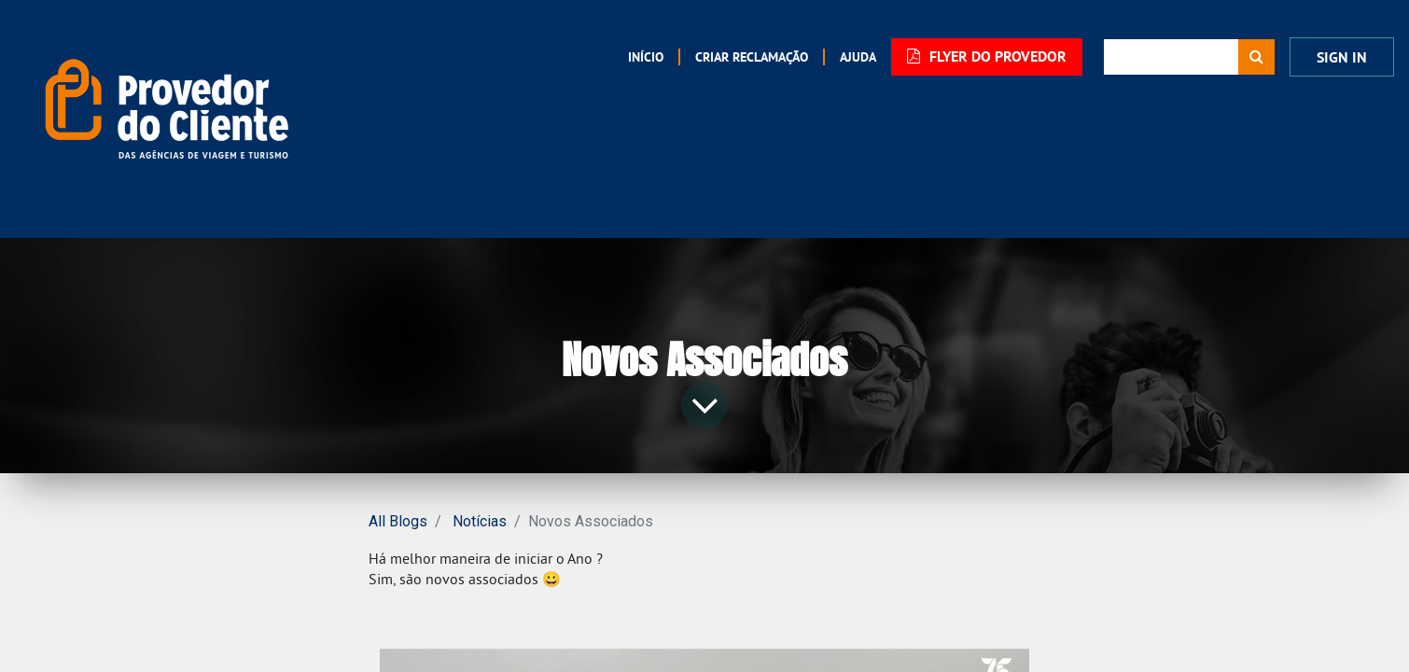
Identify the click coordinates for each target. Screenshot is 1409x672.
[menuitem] (646, 57)
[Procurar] (1256, 57)
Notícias (480, 521)
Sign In (1342, 57)
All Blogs (398, 521)
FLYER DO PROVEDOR (987, 56)
